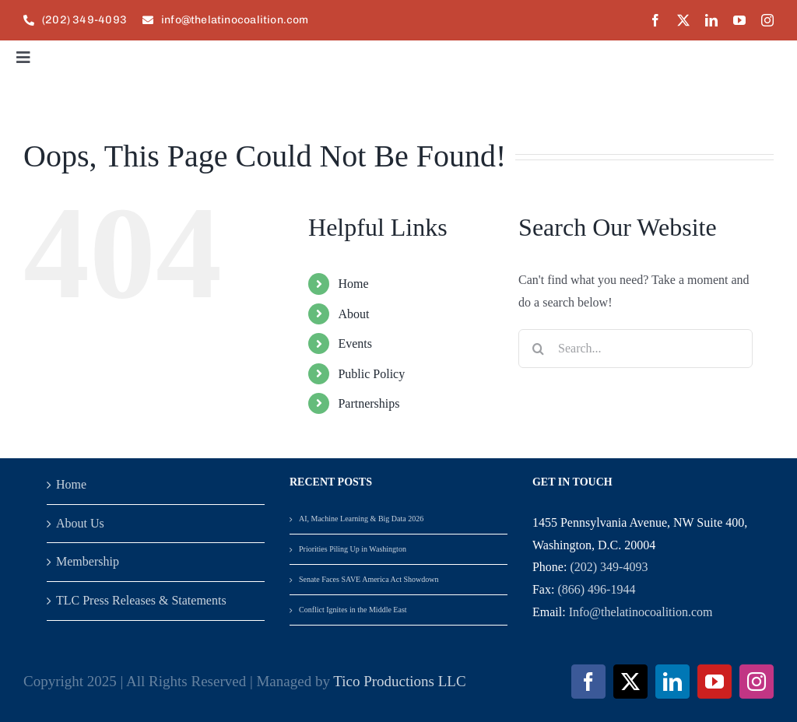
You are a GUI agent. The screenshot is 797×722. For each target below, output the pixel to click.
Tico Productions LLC (399, 681)
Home (353, 283)
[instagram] (767, 20)
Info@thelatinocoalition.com (641, 612)
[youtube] (739, 20)
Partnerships (368, 403)
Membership (87, 561)
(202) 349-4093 (609, 566)
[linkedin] (711, 20)
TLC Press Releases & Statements (141, 600)
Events (355, 343)
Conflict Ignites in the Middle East (353, 609)
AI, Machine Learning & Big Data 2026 (361, 518)
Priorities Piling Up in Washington (352, 549)
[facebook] (655, 20)
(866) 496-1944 (596, 589)
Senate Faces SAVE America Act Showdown (369, 579)
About (353, 314)
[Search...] (635, 348)
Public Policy (371, 373)
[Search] (537, 348)
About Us (80, 523)
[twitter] (683, 20)
